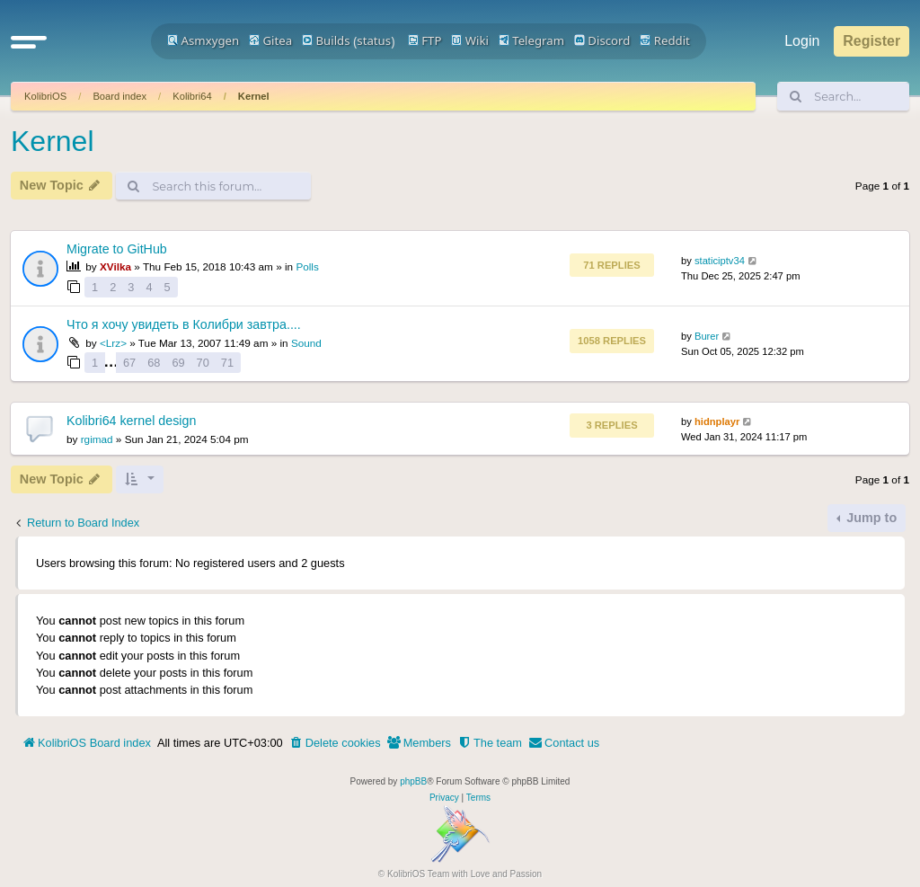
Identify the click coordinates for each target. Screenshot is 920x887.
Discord (602, 40)
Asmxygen (203, 40)
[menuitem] (335, 743)
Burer (706, 336)
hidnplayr (716, 421)
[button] (29, 41)
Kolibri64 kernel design (131, 420)
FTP (425, 40)
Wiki (470, 40)
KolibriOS (45, 96)
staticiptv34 (719, 260)
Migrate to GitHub (116, 249)
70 (203, 362)
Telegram (531, 40)
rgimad (97, 439)
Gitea (270, 40)
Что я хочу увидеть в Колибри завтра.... (183, 324)
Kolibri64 (192, 96)
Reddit (665, 40)
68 (153, 362)
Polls (307, 266)
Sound (306, 343)
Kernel (254, 96)
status (374, 40)
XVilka (115, 266)
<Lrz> (113, 343)
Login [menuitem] (801, 41)
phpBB (413, 781)
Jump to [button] (870, 517)
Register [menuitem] (871, 41)
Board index (119, 96)
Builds (325, 40)
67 (129, 362)
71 (227, 362)
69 (178, 362)
